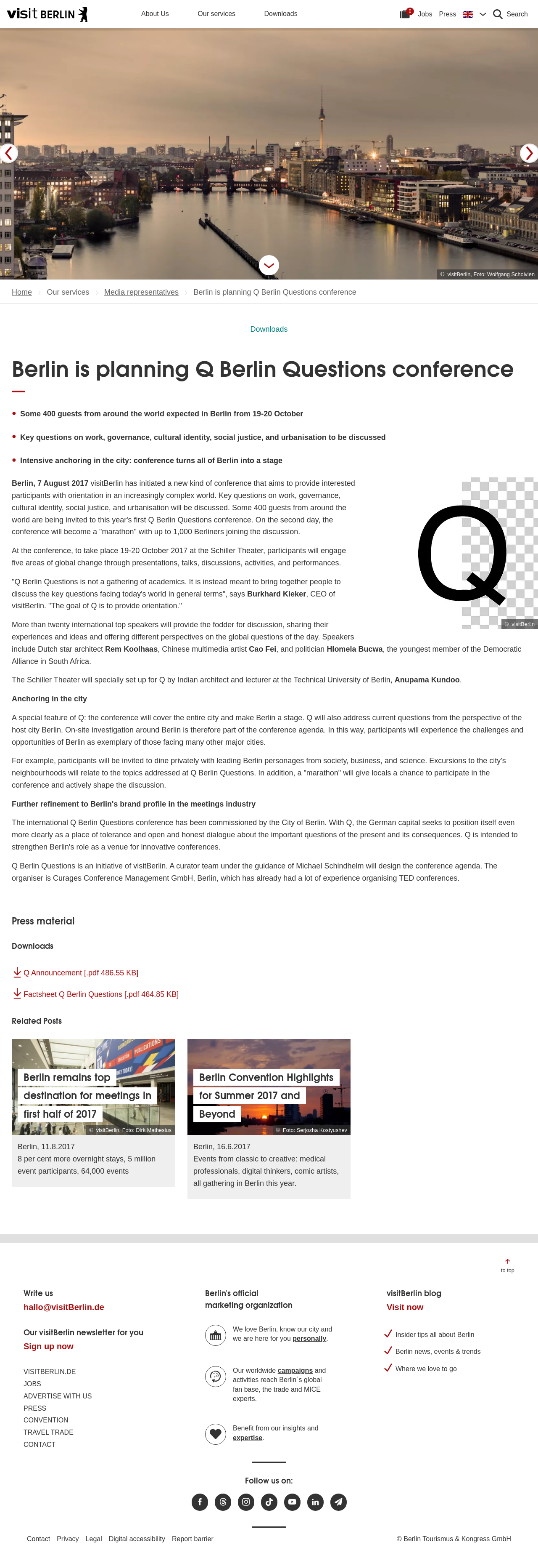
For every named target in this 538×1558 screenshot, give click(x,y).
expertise (247, 1437)
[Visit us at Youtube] (292, 1502)
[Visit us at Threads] (223, 1502)
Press (447, 14)
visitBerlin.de (50, 1371)
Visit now (405, 1307)
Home (22, 292)
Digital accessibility (137, 1538)
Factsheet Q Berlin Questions (101, 994)
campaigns (295, 1370)
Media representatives (141, 292)
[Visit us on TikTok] (269, 1502)
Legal (94, 1538)
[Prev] (8, 153)
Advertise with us (58, 1396)
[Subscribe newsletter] (338, 1502)
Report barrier (193, 1538)
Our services (216, 13)
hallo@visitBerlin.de (64, 1307)
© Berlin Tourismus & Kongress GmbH (454, 1538)
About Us (155, 13)
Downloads (281, 13)
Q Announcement (81, 973)
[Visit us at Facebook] (200, 1502)
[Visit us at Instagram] (246, 1502)
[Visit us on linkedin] (315, 1502)
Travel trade (49, 1432)
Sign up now (49, 1346)
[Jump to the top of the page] (507, 1265)
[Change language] (474, 14)
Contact (39, 1444)
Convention (46, 1420)
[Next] (529, 153)
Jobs (425, 14)
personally (309, 1338)
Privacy (68, 1538)
